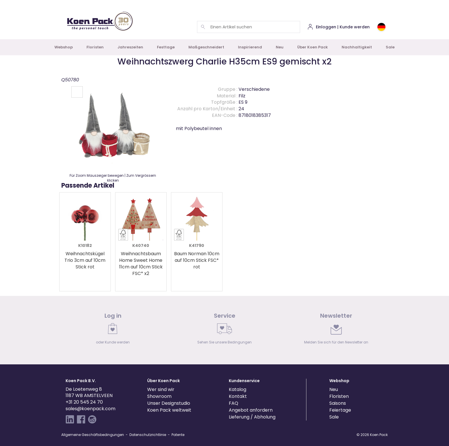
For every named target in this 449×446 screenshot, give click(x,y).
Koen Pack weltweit (169, 410)
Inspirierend (250, 47)
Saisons (337, 403)
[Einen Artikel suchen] (203, 27)
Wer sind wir (160, 389)
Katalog (237, 389)
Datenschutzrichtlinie (147, 434)
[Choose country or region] (381, 27)
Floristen (95, 47)
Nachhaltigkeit (357, 47)
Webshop (63, 47)
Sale (390, 47)
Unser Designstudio (168, 403)
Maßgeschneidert (206, 47)
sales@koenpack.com (90, 408)
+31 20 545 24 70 (84, 402)
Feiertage (340, 410)
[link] (113, 330)
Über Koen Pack (312, 47)
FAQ (233, 403)
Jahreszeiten (130, 47)
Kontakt (238, 396)
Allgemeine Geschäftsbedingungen (92, 434)
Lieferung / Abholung (252, 417)
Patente (178, 434)
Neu (279, 47)
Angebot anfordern (251, 410)
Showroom (159, 396)
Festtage (166, 47)
